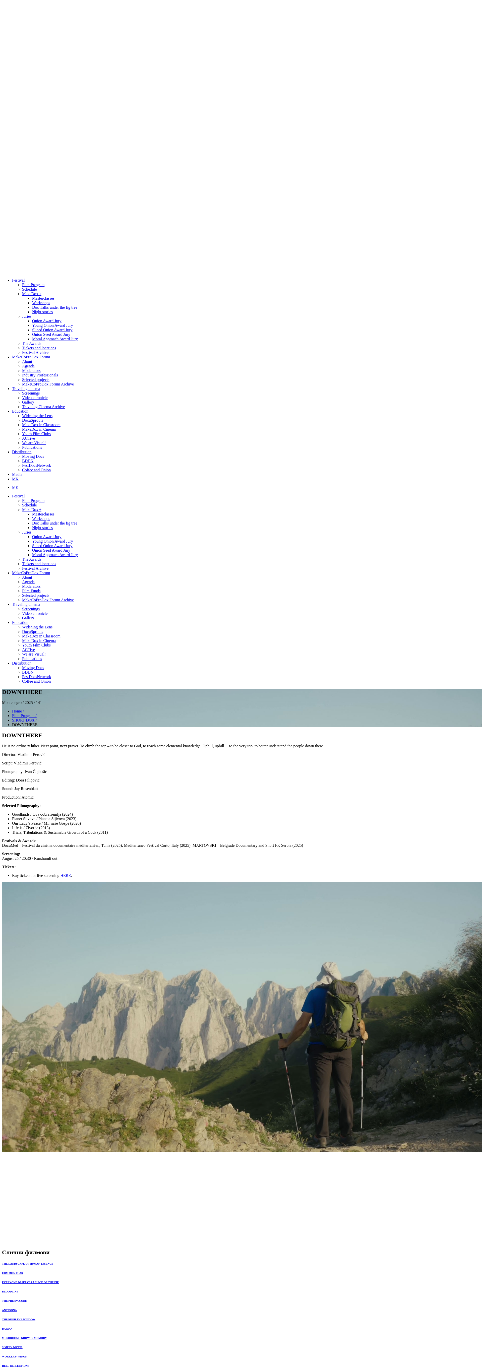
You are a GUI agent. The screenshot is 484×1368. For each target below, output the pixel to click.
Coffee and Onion (36, 470)
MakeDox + (31, 294)
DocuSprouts (32, 420)
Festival (18, 280)
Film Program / (24, 715)
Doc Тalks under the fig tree (54, 307)
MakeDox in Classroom (41, 425)
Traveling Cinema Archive (43, 407)
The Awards (31, 343)
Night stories (42, 312)
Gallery (28, 402)
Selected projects (35, 379)
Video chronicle (35, 398)
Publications (32, 447)
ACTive (28, 438)
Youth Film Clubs (36, 434)
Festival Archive (35, 352)
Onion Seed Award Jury (51, 334)
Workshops (41, 303)
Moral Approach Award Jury (55, 339)
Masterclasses (43, 298)
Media (17, 474)
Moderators (31, 370)
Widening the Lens (37, 416)
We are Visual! (34, 443)
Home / (18, 711)
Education (20, 411)
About (27, 361)
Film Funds (31, 591)
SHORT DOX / (24, 720)
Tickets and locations (39, 348)
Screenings (31, 393)
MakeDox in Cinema (39, 429)
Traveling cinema (26, 388)
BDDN (27, 461)
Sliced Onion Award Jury (52, 330)
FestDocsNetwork (36, 465)
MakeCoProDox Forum (31, 357)
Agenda (28, 366)
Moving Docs (33, 456)
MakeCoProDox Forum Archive (48, 384)
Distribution (21, 452)
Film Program (33, 285)
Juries (26, 316)
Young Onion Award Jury (52, 325)
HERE (65, 875)
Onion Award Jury (47, 321)
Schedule (29, 289)
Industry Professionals (40, 375)
